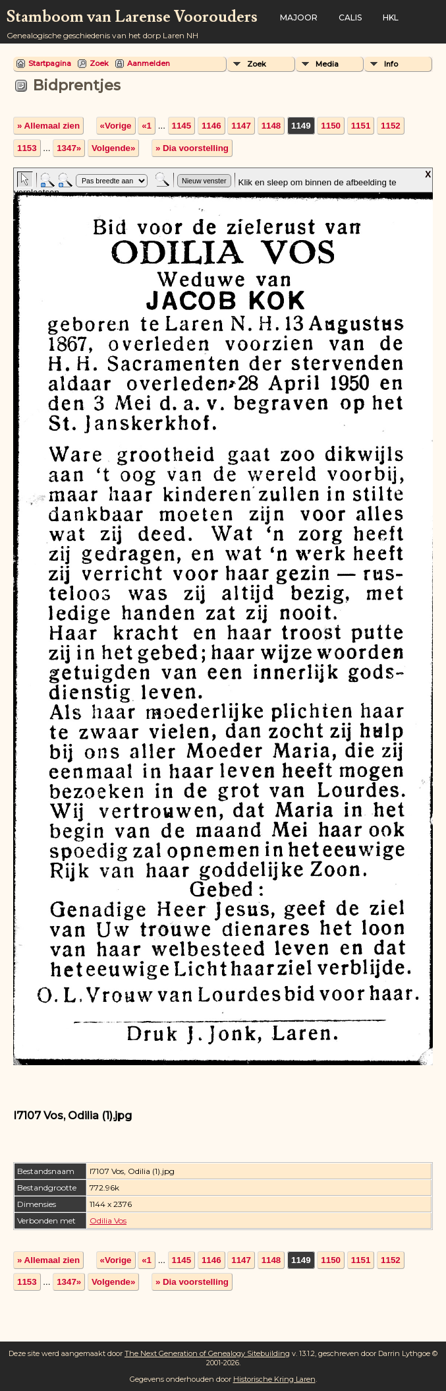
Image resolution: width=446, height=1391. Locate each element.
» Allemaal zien (48, 126)
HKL (391, 17)
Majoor (299, 17)
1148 (271, 126)
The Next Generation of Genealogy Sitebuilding (207, 1353)
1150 (331, 126)
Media (327, 64)
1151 (361, 126)
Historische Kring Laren (274, 1379)
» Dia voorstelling (192, 148)
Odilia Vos (108, 1220)
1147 (241, 126)
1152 (391, 126)
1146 (211, 126)
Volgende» (113, 148)
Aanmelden (148, 63)
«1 (147, 126)
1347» (69, 148)
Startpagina (49, 63)
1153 (27, 148)
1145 (182, 126)
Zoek (99, 63)
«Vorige (116, 126)
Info (391, 64)
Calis (350, 17)
